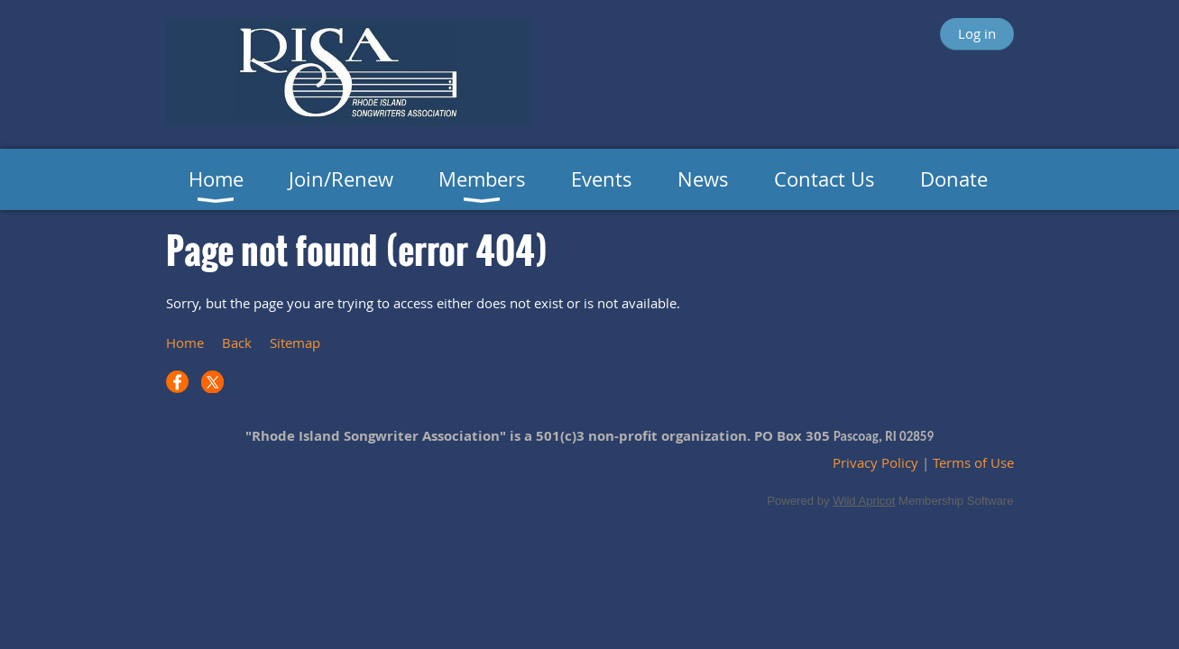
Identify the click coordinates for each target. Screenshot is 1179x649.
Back (237, 343)
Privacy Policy (875, 462)
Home (185, 343)
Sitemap (295, 343)
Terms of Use (973, 462)
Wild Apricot (864, 500)
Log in (977, 33)
